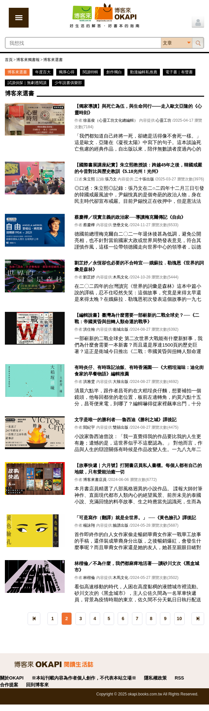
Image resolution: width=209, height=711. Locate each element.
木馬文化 (120, 277)
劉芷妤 (89, 277)
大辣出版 (120, 381)
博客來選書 (53, 59)
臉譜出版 (120, 525)
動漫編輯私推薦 (143, 72)
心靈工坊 (163, 120)
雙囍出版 (120, 427)
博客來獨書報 (28, 59)
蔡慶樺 (89, 225)
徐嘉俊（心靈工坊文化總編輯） (110, 120)
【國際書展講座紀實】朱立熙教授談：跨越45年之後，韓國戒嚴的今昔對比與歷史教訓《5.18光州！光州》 (138, 168)
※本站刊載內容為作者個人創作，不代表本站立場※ (84, 677)
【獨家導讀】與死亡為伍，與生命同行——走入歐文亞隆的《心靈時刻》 (138, 109)
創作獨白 (114, 72)
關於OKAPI (11, 677)
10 (179, 618)
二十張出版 (144, 179)
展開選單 (19, 18)
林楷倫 (89, 577)
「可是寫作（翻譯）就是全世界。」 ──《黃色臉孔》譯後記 (135, 517)
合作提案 (9, 684)
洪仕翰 (89, 329)
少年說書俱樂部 (68, 82)
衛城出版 (120, 329)
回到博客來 (37, 684)
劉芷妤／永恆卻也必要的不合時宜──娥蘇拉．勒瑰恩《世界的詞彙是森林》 (139, 266)
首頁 (9, 59)
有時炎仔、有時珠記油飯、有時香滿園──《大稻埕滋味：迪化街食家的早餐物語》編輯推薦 (139, 370)
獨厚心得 (66, 72)
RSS (179, 677)
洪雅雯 (89, 381)
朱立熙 (89, 179)
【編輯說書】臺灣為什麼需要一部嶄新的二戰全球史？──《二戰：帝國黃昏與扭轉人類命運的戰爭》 (136, 318)
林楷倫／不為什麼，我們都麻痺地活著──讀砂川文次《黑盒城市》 (136, 566)
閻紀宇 (89, 427)
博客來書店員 (95, 479)
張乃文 (111, 179)
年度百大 (43, 72)
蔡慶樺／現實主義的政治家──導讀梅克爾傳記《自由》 (130, 217)
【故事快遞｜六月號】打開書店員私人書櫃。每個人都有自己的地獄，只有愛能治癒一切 (138, 468)
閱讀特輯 (90, 72)
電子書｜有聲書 (179, 72)
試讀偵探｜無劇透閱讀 (26, 82)
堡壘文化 (120, 225)
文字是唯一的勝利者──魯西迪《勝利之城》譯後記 (125, 419)
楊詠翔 (89, 525)
